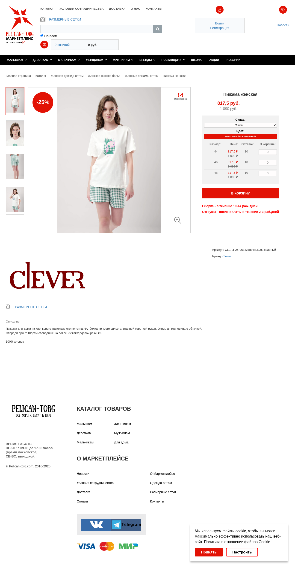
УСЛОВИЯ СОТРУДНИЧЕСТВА (81, 8)
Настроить (242, 552)
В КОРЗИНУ (240, 193)
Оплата (82, 501)
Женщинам (96, 60)
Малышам (17, 60)
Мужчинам (123, 60)
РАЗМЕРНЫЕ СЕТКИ (60, 19)
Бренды (147, 60)
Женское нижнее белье (104, 76)
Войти (219, 23)
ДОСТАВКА (117, 8)
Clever (226, 256)
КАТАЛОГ (47, 8)
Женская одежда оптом (67, 76)
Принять (209, 552)
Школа (196, 60)
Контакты (157, 501)
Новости (283, 25)
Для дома (121, 442)
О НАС (135, 8)
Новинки (233, 60)
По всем (50, 36)
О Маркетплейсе (162, 473)
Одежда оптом (161, 483)
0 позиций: (63, 45)
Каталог (40, 76)
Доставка (84, 492)
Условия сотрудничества (95, 483)
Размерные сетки (163, 492)
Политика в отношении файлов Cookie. (237, 542)
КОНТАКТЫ (153, 8)
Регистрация (219, 28)
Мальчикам (69, 60)
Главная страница (18, 76)
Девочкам (42, 60)
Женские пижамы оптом (141, 76)
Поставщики (173, 60)
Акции (214, 60)
